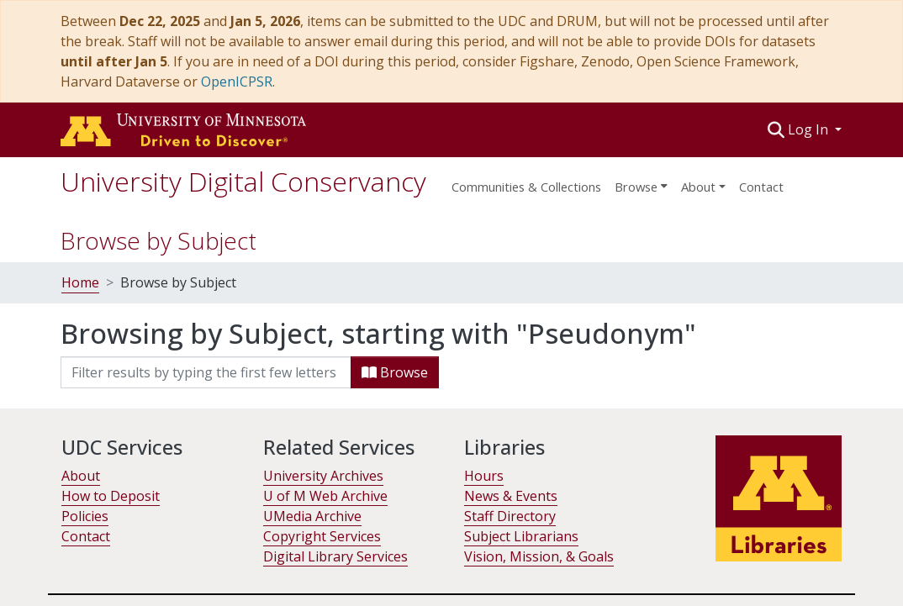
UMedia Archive (312, 516)
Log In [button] (810, 129)
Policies (84, 516)
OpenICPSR (236, 81)
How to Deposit (110, 496)
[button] (776, 129)
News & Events (510, 496)
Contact (761, 186)
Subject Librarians (521, 536)
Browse (395, 372)
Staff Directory (510, 516)
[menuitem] (641, 181)
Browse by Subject (158, 240)
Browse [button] (636, 186)
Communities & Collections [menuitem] (526, 186)
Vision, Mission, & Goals (539, 556)
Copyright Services (322, 536)
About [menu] (698, 186)
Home (80, 282)
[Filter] (206, 372)
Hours (484, 475)
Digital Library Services (335, 556)
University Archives (323, 475)
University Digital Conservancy (243, 181)
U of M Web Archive (325, 496)
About (80, 475)
